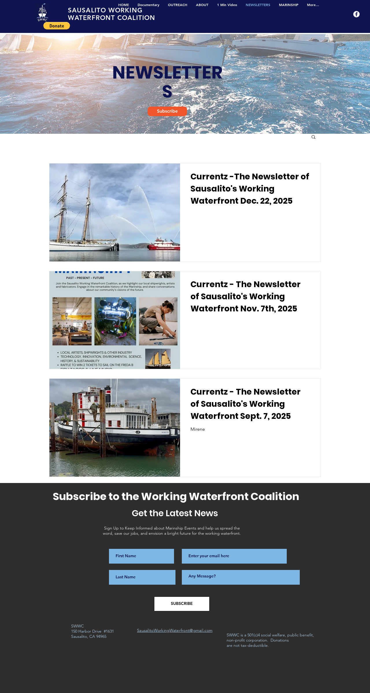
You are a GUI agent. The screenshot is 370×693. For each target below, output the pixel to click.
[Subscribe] (167, 111)
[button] (56, 25)
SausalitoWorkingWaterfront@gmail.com (174, 630)
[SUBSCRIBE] (182, 604)
